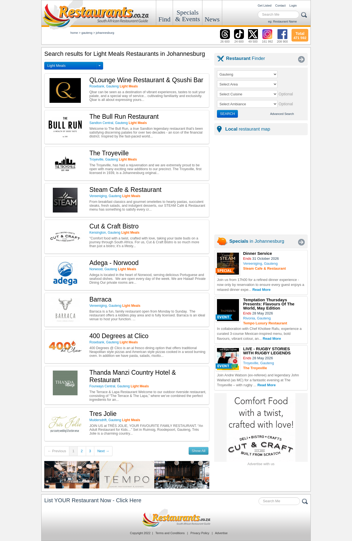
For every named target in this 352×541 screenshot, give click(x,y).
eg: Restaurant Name (282, 21)
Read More (261, 290)
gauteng (86, 32)
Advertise (221, 533)
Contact (280, 5)
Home (74, 32)
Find (164, 19)
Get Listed (264, 5)
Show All (198, 451)
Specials (187, 15)
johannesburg (105, 32)
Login (293, 5)
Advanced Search (282, 113)
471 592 (299, 35)
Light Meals (56, 66)
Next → (103, 451)
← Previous (57, 451)
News (212, 19)
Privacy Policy (200, 533)
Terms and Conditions (170, 533)
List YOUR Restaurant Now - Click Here (92, 500)
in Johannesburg (256, 241)
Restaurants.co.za (176, 519)
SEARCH (227, 114)
